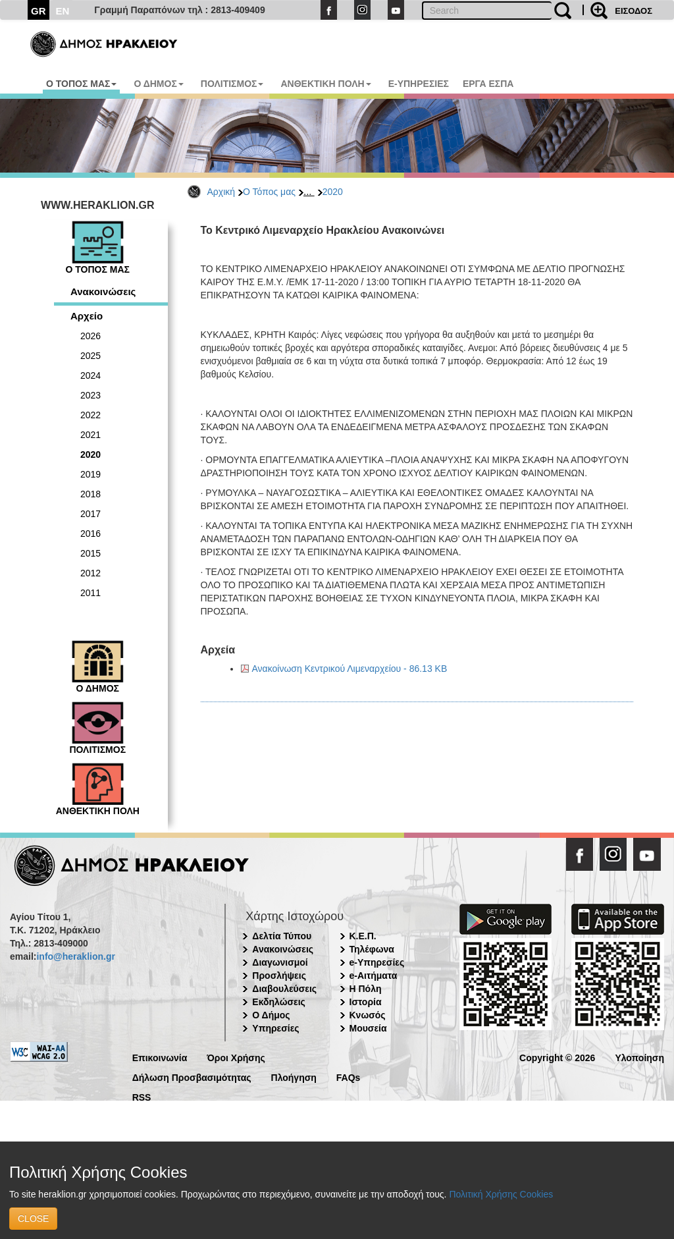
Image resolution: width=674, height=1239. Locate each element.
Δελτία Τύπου (281, 936)
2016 (90, 533)
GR (38, 10)
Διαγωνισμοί (279, 962)
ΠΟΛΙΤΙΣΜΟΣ (232, 83)
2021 (90, 434)
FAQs (348, 1076)
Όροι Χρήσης (236, 1057)
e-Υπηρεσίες (377, 962)
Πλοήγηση (294, 1076)
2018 (90, 494)
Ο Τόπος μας (269, 191)
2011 (90, 593)
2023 (90, 395)
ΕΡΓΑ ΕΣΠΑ (488, 83)
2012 (90, 573)
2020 (333, 191)
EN (63, 10)
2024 (90, 375)
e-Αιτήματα (374, 975)
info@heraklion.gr (75, 956)
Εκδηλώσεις (278, 1002)
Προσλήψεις (279, 975)
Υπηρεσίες (275, 1028)
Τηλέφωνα (372, 949)
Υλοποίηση (639, 1057)
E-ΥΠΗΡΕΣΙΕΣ (418, 83)
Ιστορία (366, 1002)
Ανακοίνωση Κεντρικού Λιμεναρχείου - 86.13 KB (350, 668)
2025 (90, 355)
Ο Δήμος (271, 1015)
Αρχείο (86, 315)
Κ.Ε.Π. (363, 936)
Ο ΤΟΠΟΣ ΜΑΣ (81, 83)
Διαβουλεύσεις (284, 988)
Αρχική (221, 191)
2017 (90, 514)
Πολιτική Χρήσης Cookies (501, 1194)
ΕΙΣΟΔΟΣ (633, 11)
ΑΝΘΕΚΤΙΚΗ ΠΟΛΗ (325, 83)
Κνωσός (368, 1015)
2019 (90, 474)
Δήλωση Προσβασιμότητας (191, 1076)
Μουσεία (368, 1028)
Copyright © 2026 (557, 1057)
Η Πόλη (366, 988)
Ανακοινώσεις (103, 291)
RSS (141, 1096)
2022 (90, 415)
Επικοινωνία (160, 1057)
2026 (90, 336)
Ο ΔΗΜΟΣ (158, 83)
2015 (90, 553)
